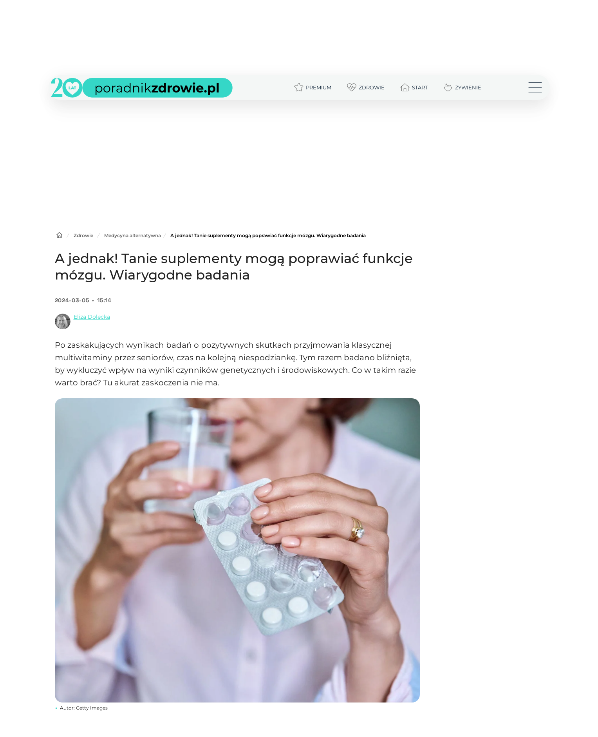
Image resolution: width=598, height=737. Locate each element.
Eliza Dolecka (92, 316)
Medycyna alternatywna (132, 235)
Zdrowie (83, 235)
